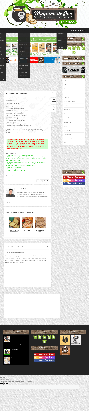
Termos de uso (36, 372)
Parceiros (56, 30)
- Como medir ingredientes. (14, 169)
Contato (28, 372)
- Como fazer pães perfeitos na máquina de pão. (19, 155)
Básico (66, 80)
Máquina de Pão (19, 372)
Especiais (15, 175)
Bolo (65, 84)
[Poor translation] (6, 383)
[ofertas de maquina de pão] (32, 59)
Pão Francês (14, 358)
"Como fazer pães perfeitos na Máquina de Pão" (15, 345)
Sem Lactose (67, 134)
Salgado (66, 126)
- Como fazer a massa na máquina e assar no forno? (20, 165)
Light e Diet (67, 109)
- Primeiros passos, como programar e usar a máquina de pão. (23, 164)
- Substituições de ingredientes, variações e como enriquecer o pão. (25, 162)
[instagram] (73, 30)
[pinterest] (78, 30)
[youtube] (75, 30)
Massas (66, 113)
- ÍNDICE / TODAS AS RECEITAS (15, 170)
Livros (39, 30)
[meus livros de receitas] (32, 46)
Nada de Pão (67, 122)
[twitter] (80, 30)
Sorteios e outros (69, 138)
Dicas (65, 89)
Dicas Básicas (28, 30)
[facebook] (69, 30)
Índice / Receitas (16, 30)
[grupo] (71, 30)
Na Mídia (47, 30)
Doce (65, 93)
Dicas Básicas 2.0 (15, 349)
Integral (66, 105)
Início (5, 30)
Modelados (67, 118)
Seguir (66, 30)
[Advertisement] (32, 76)
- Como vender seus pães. (13, 167)
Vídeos (66, 143)
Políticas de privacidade (50, 372)
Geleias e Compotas (69, 101)
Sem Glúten (67, 130)
